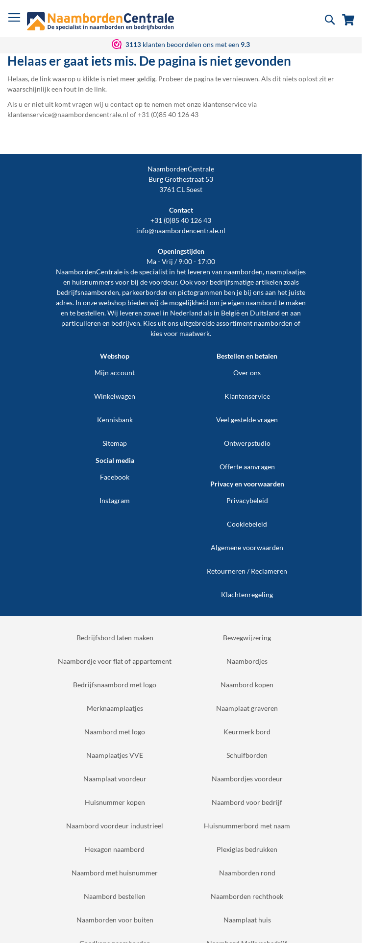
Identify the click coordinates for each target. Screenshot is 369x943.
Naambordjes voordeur (247, 778)
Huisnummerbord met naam (247, 826)
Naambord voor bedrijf (247, 802)
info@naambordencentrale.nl (180, 230)
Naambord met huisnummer (115, 873)
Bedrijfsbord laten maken (114, 637)
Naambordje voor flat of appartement (115, 661)
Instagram (114, 500)
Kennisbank (115, 419)
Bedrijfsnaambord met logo (114, 684)
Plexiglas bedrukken (247, 849)
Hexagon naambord (115, 849)
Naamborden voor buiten (114, 920)
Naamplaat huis (247, 920)
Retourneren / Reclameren (247, 571)
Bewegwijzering (247, 637)
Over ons (247, 372)
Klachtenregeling (247, 594)
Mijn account (115, 372)
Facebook (114, 477)
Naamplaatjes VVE (114, 755)
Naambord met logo (114, 731)
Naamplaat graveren (247, 708)
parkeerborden (145, 292)
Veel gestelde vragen (247, 419)
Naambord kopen (247, 684)
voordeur (163, 282)
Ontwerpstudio (247, 443)
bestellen (90, 313)
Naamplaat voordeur (115, 778)
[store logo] (100, 21)
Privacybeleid (247, 500)
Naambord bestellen (115, 896)
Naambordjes (247, 661)
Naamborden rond (247, 873)
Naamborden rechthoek (247, 896)
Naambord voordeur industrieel (114, 826)
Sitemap (114, 443)
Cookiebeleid (247, 524)
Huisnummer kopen (115, 802)
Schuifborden (247, 755)
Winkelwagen (114, 396)
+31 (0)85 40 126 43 (180, 220)
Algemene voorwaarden (247, 547)
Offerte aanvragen (247, 466)
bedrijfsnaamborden (88, 292)
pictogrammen (200, 292)
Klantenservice (247, 396)
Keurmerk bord (247, 731)
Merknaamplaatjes (115, 708)
